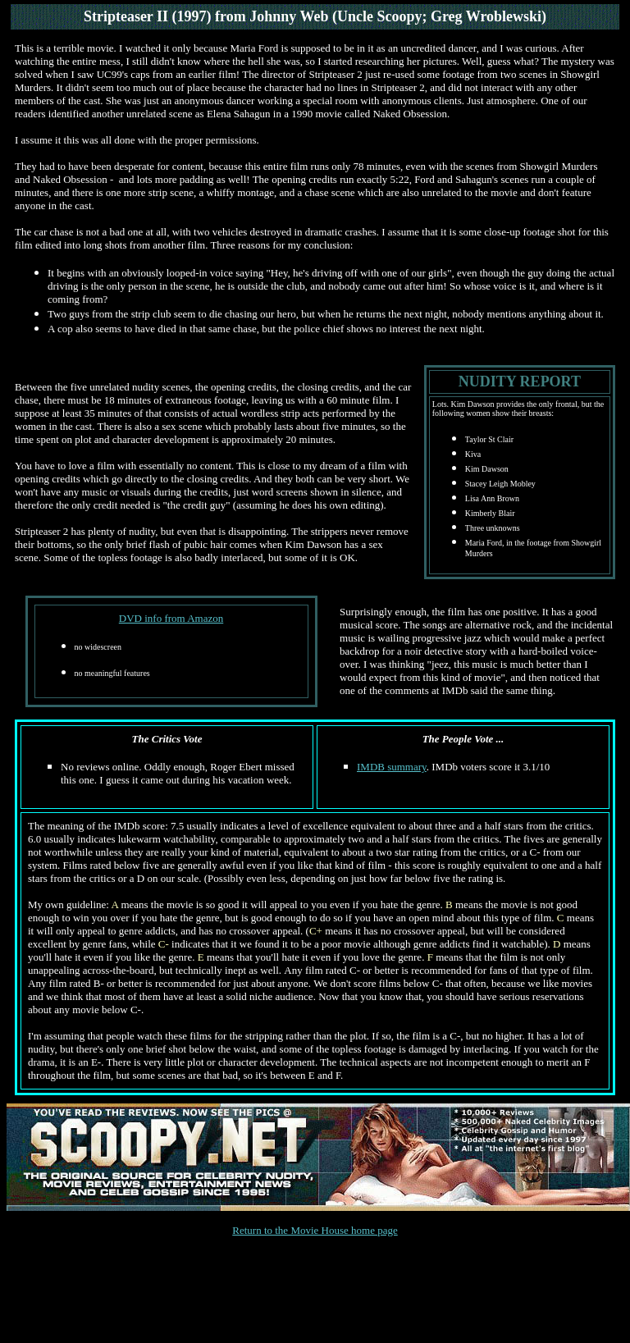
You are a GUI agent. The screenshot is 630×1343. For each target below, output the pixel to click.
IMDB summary (392, 767)
